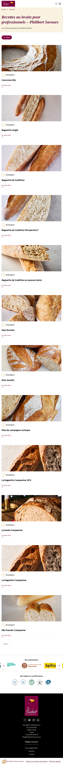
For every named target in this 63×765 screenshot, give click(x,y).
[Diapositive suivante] (59, 666)
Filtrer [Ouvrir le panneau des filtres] (6, 37)
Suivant (5, 644)
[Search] (56, 4)
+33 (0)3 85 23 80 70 (31, 735)
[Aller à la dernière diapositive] (4, 666)
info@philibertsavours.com (31, 737)
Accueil (4, 10)
